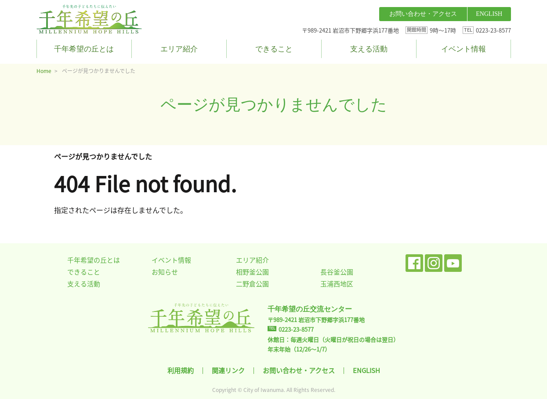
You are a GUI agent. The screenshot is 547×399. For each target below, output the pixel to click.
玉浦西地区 (336, 284)
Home (43, 71)
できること (274, 49)
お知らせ (165, 272)
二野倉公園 (252, 284)
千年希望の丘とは (84, 49)
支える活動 (369, 49)
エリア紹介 (179, 49)
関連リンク (228, 370)
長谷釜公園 (336, 272)
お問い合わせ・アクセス (423, 14)
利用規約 (180, 370)
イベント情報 (463, 49)
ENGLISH (489, 14)
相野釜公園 (252, 272)
